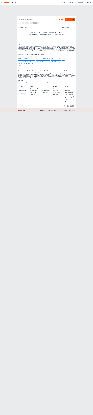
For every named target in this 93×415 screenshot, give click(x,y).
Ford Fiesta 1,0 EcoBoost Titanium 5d (25, 58)
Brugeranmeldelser (46, 90)
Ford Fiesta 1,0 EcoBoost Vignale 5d (58, 60)
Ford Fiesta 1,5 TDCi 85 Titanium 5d (54, 61)
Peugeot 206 (61, 82)
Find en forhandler (34, 89)
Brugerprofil (56, 94)
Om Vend (67, 101)
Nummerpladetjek (34, 92)
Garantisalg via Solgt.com (22, 91)
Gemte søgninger (57, 92)
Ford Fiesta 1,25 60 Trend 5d (40, 61)
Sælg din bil (21, 89)
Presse (66, 89)
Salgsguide (21, 97)
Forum (43, 89)
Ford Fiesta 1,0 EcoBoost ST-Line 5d (43, 60)
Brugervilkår (67, 90)
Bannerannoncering (69, 96)
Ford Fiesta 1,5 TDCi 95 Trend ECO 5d (25, 63)
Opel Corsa (56, 82)
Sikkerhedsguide (68, 98)
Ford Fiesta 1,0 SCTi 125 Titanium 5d (40, 58)
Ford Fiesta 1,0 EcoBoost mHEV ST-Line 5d (26, 61)
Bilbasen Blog (45, 92)
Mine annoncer (56, 89)
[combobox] (29, 19)
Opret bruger (56, 96)
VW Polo (51, 82)
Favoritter (55, 90)
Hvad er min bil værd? (22, 94)
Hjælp (66, 99)
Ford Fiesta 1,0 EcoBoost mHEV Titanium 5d (26, 60)
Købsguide (32, 94)
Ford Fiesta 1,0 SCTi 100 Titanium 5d (56, 58)
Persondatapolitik (69, 92)
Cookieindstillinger (69, 94)
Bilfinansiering (33, 90)
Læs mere (73, 110)
